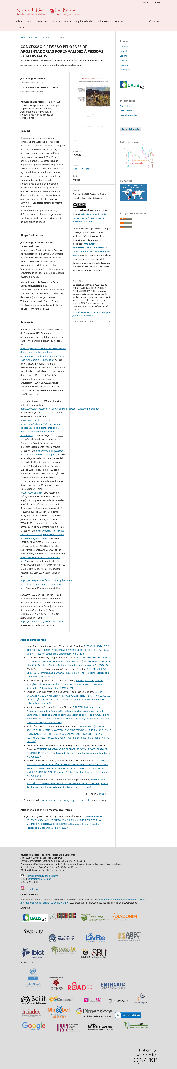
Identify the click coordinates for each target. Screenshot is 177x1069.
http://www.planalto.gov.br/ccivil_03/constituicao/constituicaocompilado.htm (60, 408)
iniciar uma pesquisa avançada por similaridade (65, 800)
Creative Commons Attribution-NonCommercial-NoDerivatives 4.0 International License (90, 218)
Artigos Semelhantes (33, 639)
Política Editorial (61, 21)
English (124, 51)
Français (124, 60)
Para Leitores (126, 106)
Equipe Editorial (84, 21)
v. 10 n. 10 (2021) (48, 37)
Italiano (124, 65)
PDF (79, 140)
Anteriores (42, 21)
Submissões (104, 21)
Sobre (19, 21)
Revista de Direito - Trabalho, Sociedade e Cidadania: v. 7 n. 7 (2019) (73, 665)
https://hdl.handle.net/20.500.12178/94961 (42, 621)
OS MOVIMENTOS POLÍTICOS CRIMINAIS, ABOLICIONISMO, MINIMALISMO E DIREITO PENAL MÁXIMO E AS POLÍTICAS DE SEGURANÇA (65, 820)
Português (125, 69)
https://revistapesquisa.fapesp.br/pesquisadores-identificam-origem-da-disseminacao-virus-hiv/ (46, 584)
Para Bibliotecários (128, 115)
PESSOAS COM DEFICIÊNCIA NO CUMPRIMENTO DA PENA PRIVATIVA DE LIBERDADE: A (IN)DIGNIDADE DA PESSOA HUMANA (68, 661)
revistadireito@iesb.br (39, 878)
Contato (22, 27)
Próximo (103, 793)
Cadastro (147, 2)
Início (22, 37)
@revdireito (32, 889)
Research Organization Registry (39, 875)
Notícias (119, 21)
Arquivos (33, 37)
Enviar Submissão (130, 129)
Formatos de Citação (84, 321)
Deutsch (124, 46)
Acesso (158, 2)
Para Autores (126, 110)
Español (124, 55)
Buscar (154, 21)
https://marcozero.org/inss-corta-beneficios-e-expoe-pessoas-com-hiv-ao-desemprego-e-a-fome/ (42, 534)
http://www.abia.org (32, 492)
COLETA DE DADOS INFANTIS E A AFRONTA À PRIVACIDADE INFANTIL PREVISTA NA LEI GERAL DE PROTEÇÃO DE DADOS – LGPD (68, 695)
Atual (29, 21)
